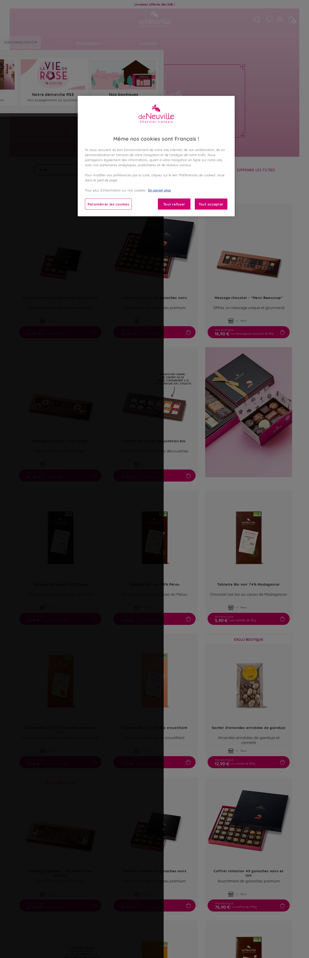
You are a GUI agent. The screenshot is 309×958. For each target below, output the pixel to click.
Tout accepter (211, 203)
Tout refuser (174, 203)
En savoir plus (159, 189)
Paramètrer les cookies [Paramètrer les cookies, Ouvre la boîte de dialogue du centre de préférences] (108, 203)
